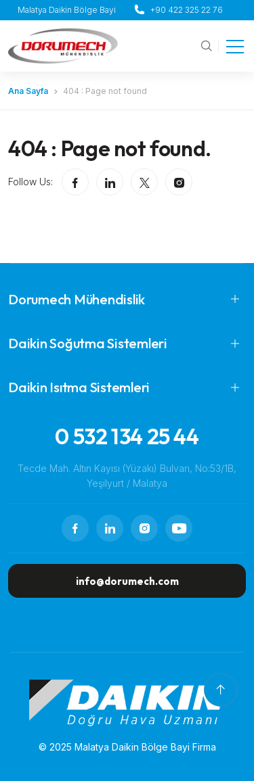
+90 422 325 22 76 (186, 10)
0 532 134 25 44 (126, 436)
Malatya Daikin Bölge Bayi (67, 10)
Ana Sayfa (28, 91)
